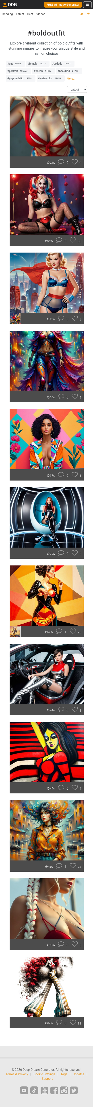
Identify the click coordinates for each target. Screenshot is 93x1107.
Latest (20, 14)
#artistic (62, 64)
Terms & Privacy (17, 1074)
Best (30, 14)
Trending (7, 14)
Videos (40, 14)
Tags (63, 1074)
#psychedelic (20, 78)
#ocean (43, 71)
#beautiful (69, 71)
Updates (78, 1074)
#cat (15, 64)
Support (47, 1078)
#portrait (18, 71)
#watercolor (50, 78)
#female (37, 64)
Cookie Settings (44, 1074)
